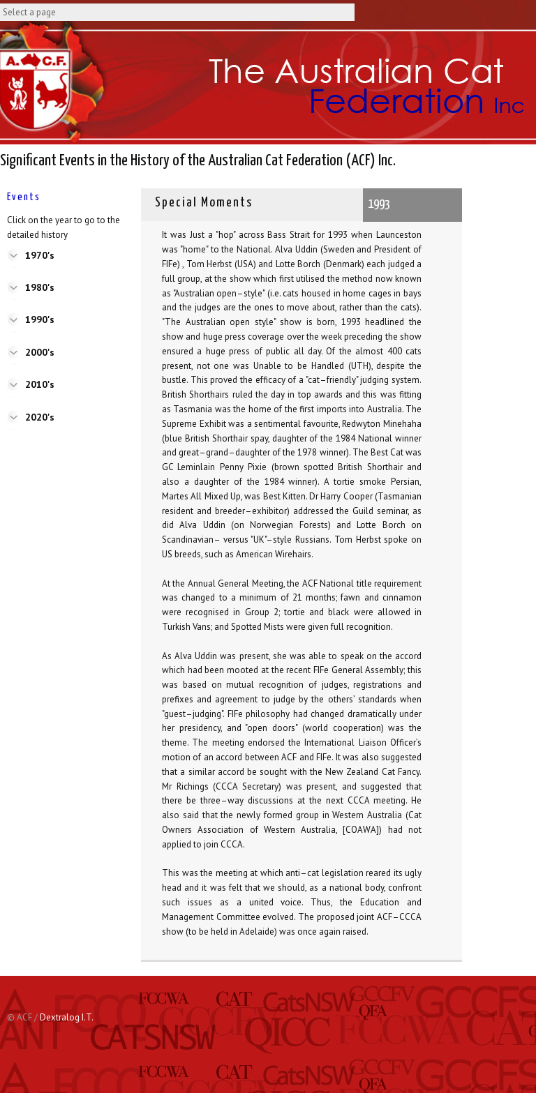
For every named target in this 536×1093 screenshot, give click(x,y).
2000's (39, 352)
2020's (39, 417)
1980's (39, 287)
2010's (39, 384)
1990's (39, 319)
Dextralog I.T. (67, 1017)
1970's (39, 255)
